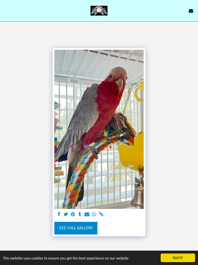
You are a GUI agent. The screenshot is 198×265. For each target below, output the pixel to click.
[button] (6, 10)
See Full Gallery (76, 228)
